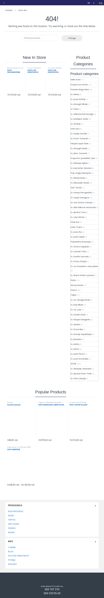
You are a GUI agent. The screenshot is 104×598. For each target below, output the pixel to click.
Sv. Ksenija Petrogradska (81, 192)
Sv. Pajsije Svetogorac (80, 197)
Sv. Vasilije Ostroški (79, 133)
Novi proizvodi (12, 68)
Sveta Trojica (76, 227)
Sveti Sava (75, 128)
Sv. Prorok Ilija (77, 329)
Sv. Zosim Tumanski (79, 138)
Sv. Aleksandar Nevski (80, 182)
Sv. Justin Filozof (77, 354)
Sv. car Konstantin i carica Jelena (34, 68)
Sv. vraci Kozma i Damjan (81, 202)
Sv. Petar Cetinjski (78, 378)
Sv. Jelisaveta (76, 339)
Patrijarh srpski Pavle (79, 143)
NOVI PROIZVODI (15, 511)
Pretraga (72, 38)
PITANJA (11, 560)
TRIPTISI (11, 519)
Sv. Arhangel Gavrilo (79, 148)
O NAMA (12, 547)
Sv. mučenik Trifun (78, 251)
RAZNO (11, 532)
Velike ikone (76, 79)
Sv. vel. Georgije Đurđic (15, 68)
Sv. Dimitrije (76, 124)
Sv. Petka (74, 109)
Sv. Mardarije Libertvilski (81, 368)
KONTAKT (12, 564)
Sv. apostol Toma (78, 212)
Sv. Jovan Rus (76, 232)
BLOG (10, 551)
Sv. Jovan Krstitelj (78, 99)
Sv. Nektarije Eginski (79, 163)
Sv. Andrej (75, 344)
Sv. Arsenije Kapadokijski (81, 334)
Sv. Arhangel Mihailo (79, 104)
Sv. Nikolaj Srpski (78, 178)
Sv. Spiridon (75, 324)
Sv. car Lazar (76, 309)
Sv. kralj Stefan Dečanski (81, 168)
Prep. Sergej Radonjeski (81, 173)
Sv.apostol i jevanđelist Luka (83, 158)
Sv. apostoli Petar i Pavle (81, 373)
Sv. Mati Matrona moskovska (83, 207)
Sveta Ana (75, 222)
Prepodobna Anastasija (81, 241)
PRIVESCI (12, 528)
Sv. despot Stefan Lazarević (82, 275)
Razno (73, 280)
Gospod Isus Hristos (79, 84)
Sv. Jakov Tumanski (79, 153)
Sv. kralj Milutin (77, 304)
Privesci (74, 290)
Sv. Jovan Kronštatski (79, 358)
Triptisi (73, 295)
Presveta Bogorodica (80, 89)
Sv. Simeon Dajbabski (80, 246)
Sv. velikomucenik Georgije (82, 114)
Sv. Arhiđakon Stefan (79, 119)
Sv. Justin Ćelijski (77, 237)
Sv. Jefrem (75, 349)
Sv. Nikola (75, 94)
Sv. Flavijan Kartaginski (80, 319)
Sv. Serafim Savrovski (80, 256)
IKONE (73, 363)
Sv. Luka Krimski (77, 217)
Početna (8, 10)
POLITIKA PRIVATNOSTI (18, 555)
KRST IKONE (76, 187)
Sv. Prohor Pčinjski (54, 68)
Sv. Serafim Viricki (78, 314)
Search (89, 2)
